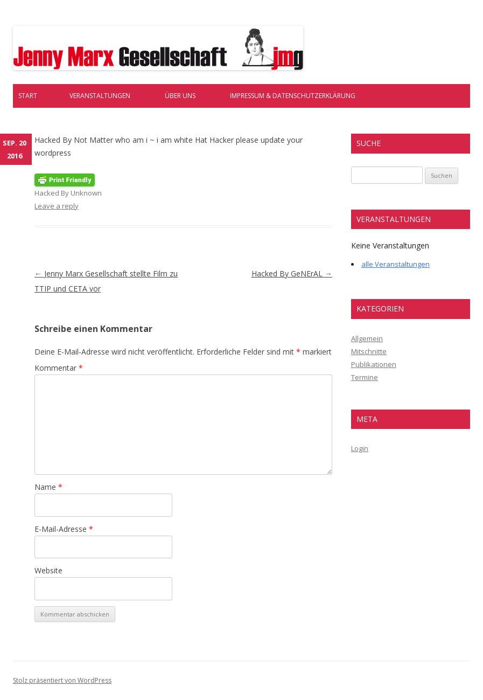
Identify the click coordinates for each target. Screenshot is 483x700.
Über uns (180, 95)
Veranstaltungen (99, 95)
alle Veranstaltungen (395, 264)
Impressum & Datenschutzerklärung (292, 95)
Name (48, 487)
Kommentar (58, 368)
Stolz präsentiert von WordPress (62, 680)
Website (48, 570)
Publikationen (373, 364)
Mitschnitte (369, 351)
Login (359, 448)
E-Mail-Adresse (63, 529)
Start (27, 95)
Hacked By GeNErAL (291, 273)
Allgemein (367, 338)
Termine (364, 377)
